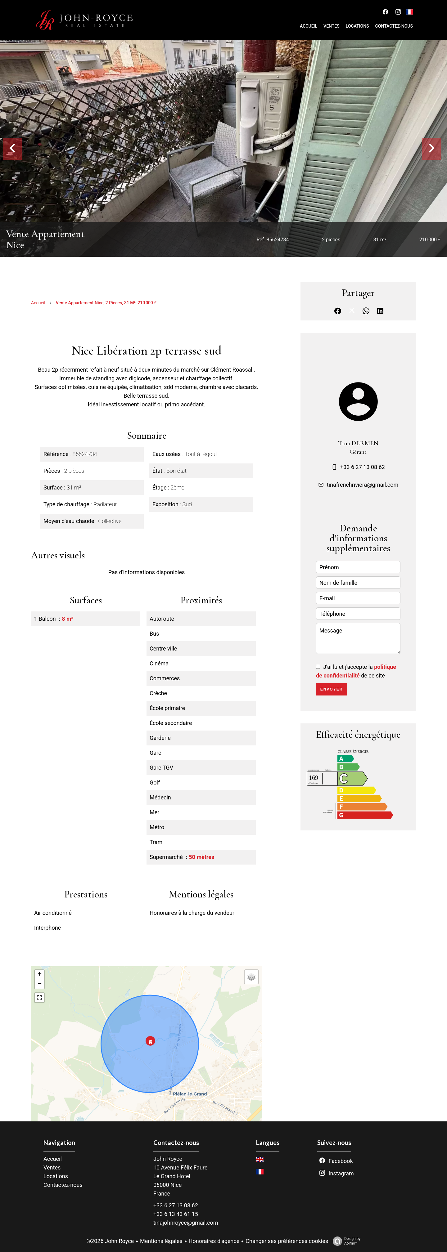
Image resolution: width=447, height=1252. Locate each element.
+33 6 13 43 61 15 (175, 1214)
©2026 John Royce (110, 1241)
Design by (345, 1241)
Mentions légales (161, 1241)
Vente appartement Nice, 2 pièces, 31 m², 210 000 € (106, 302)
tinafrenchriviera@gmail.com (362, 484)
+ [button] (40, 974)
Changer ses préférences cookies (287, 1241)
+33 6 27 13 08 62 (362, 467)
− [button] (40, 984)
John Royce (167, 1159)
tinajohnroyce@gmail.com (185, 1222)
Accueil (38, 302)
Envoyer (331, 689)
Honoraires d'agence (214, 1241)
